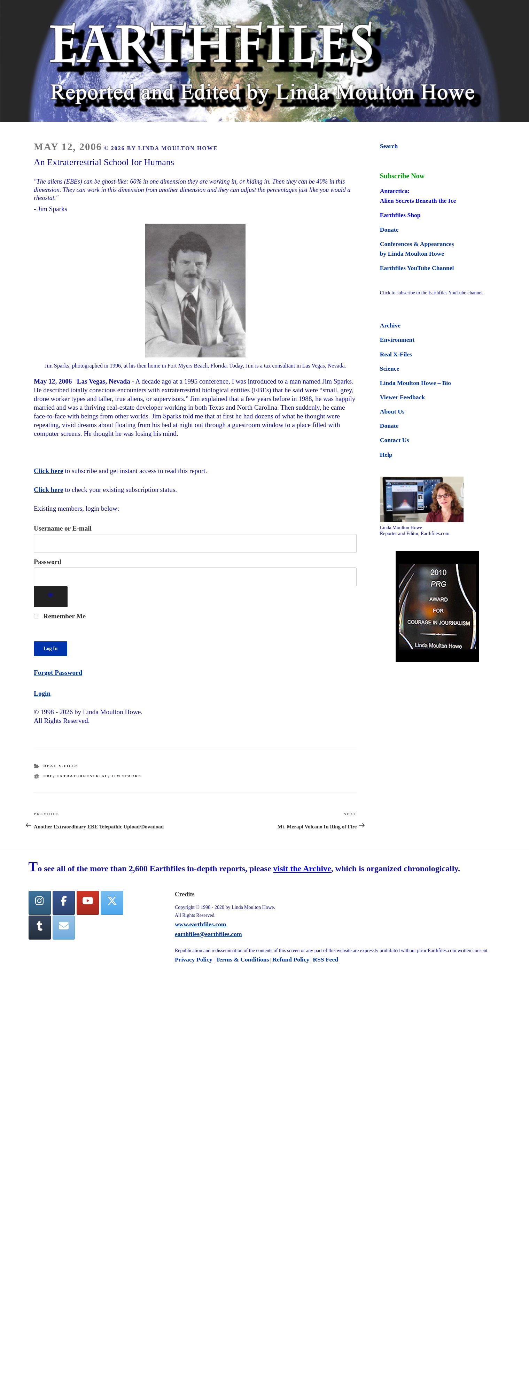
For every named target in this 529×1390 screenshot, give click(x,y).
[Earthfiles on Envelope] (64, 928)
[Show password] (51, 597)
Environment (397, 339)
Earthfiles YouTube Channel (417, 267)
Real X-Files (61, 766)
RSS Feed (325, 959)
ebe (48, 776)
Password (47, 561)
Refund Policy (290, 959)
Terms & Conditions (242, 959)
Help (386, 454)
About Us (392, 411)
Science (389, 368)
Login (42, 693)
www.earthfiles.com (200, 924)
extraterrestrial (82, 776)
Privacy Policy (193, 959)
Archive (390, 325)
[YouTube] (88, 903)
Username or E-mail (63, 528)
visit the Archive (302, 868)
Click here (48, 470)
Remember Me (60, 616)
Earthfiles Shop (400, 214)
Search (389, 145)
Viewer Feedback (402, 397)
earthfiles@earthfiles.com (208, 933)
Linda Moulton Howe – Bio (415, 382)
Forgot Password (58, 672)
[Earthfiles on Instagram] (40, 903)
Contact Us (394, 440)
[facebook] (64, 903)
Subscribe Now (402, 176)
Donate (389, 229)
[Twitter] (112, 903)
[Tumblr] (40, 928)
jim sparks (126, 776)
